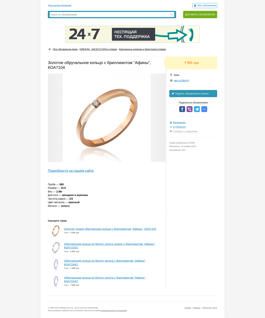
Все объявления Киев (65, 49)
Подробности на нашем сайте (71, 171)
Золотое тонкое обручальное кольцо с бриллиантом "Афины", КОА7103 (110, 228)
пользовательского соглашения (113, 311)
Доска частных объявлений (59, 5)
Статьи (187, 308)
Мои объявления (204, 5)
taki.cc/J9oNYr (181, 80)
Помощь (197, 308)
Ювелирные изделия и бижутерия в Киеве (142, 49)
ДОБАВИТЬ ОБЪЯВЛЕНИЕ (200, 14)
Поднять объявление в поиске (190, 93)
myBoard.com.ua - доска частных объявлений (78, 308)
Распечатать (179, 122)
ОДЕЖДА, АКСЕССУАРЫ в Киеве (98, 49)
